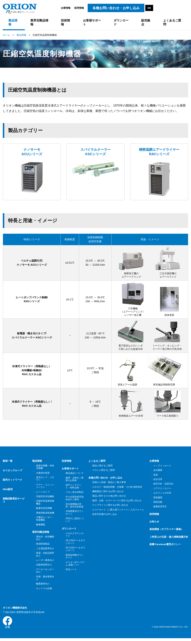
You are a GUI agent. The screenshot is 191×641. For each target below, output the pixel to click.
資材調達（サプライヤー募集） (166, 531)
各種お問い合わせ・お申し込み (105, 479)
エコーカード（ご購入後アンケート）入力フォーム (118, 511)
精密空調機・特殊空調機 (45, 468)
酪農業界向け (43, 585)
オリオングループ (12, 470)
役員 (155, 476)
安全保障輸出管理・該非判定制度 (74, 507)
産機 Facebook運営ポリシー (165, 546)
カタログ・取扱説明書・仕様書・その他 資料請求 (117, 488)
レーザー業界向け (45, 562)
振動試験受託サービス (14, 495)
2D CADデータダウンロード (75, 543)
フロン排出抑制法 (74, 494)
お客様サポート (70, 470)
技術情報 (66, 462)
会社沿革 (157, 481)
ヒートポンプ (43, 494)
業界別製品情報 (40, 533)
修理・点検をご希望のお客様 (74, 481)
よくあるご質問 (96, 462)
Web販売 (8, 485)
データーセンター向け (45, 572)
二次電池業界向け (45, 550)
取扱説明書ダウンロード (74, 558)
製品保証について (74, 475)
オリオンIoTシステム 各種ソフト (74, 565)
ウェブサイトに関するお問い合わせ (110, 507)
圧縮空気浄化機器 (45, 498)
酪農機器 (40, 526)
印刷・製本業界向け (45, 579)
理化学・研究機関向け (45, 539)
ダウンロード (69, 530)
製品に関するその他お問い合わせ (109, 497)
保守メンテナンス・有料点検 (73, 488)
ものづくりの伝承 (162, 494)
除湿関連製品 (43, 545)
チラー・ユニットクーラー (45, 487)
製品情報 (37, 462)
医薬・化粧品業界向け (45, 556)
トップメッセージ (162, 467)
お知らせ (154, 523)
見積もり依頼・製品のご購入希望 (109, 484)
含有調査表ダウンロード (74, 514)
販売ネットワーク (12, 477)
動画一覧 (7, 462)
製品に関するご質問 (102, 467)
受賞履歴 (157, 499)
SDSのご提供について (74, 521)
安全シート (71, 571)
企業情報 (66, 8)
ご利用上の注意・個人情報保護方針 (168, 538)
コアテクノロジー (162, 490)
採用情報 (79, 8)
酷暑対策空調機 (44, 510)
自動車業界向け (44, 566)
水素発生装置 (43, 474)
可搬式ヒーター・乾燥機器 (45, 520)
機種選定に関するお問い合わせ (108, 493)
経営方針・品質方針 (163, 485)
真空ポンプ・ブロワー (45, 480)
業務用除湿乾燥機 (45, 514)
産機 (7, 624)
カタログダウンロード (74, 536)
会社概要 (157, 472)
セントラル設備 (44, 590)
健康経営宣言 (160, 508)
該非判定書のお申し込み (104, 516)
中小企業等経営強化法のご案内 (74, 500)
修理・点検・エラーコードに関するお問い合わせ (117, 502)
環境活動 (157, 504)
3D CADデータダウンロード (75, 551)
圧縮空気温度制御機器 (45, 504)
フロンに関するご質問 (103, 472)
